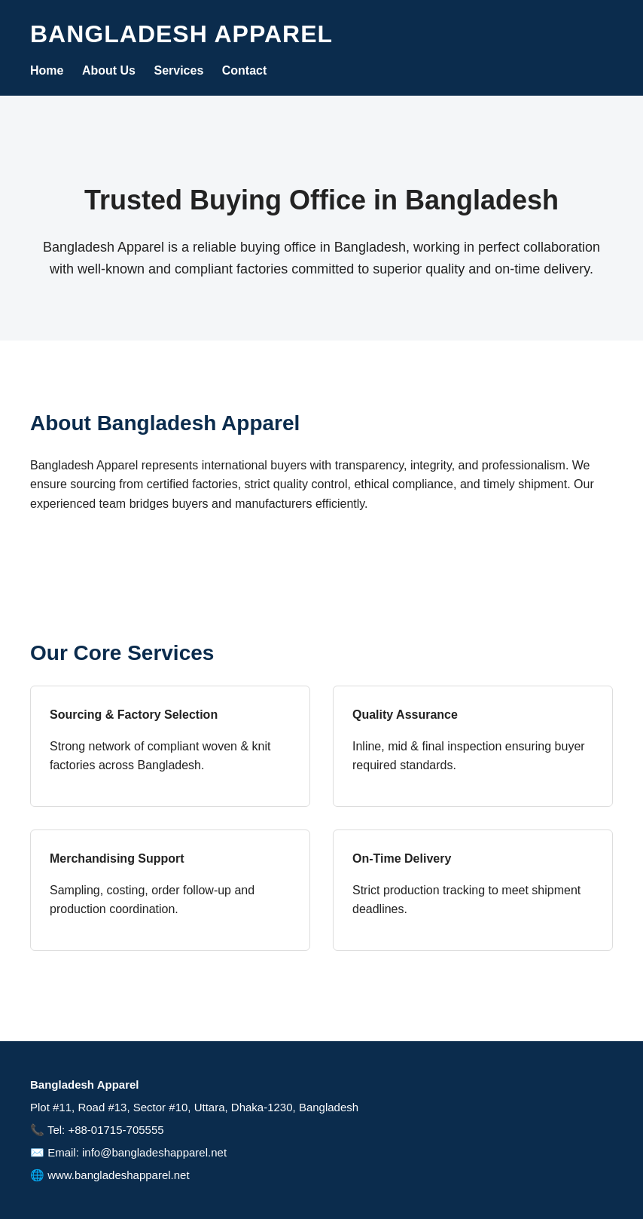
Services (178, 70)
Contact (244, 70)
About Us (109, 70)
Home (46, 70)
